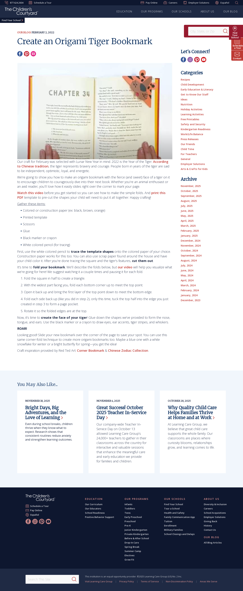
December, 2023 (190, 300)
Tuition (168, 521)
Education (124, 11)
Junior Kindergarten (136, 529)
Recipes (185, 79)
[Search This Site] (52, 579)
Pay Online (149, 2)
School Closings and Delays (179, 534)
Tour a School (172, 508)
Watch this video (30, 193)
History (208, 525)
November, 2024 (191, 245)
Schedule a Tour (40, 2)
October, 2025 (189, 191)
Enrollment (170, 525)
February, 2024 (190, 290)
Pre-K (128, 525)
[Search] (227, 31)
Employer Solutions (196, 2)
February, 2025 (190, 230)
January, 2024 (189, 295)
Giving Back (210, 521)
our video (125, 267)
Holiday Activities (191, 109)
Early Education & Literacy (197, 89)
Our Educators (93, 508)
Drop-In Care (132, 542)
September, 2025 (191, 196)
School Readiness (95, 512)
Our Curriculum (93, 504)
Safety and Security (193, 124)
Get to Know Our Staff (194, 94)
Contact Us (210, 529)
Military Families (173, 529)
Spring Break (132, 546)
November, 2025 (191, 186)
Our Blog (230, 11)
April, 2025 (187, 220)
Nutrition (186, 104)
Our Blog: (24, 32)
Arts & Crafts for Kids (194, 169)
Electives (129, 555)
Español (222, 2)
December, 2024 (190, 240)
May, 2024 (187, 275)
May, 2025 (187, 215)
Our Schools (182, 11)
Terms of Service (150, 581)
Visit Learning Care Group (98, 581)
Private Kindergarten (137, 534)
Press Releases (189, 139)
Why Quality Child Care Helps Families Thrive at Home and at (192, 412)
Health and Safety (174, 512)
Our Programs (152, 11)
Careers (170, 2)
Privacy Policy (126, 581)
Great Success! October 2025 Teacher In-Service (121, 412)
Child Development (192, 84)
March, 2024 (188, 285)
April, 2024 (187, 280)
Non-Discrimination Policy (179, 581)
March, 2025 (188, 225)
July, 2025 (186, 206)
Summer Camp (133, 551)
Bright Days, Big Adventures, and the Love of (45, 412)
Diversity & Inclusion (215, 504)
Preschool (130, 521)
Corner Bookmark (90, 350)
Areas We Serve (208, 581)
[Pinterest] (26, 53)
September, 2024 (191, 255)
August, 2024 (189, 260)
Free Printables (190, 119)
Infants (128, 504)
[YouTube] (203, 59)
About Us (207, 11)
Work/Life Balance (192, 134)
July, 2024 (186, 265)
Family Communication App (179, 517)
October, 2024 (189, 250)
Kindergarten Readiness (195, 129)
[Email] (33, 53)
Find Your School (11, 20)
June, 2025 (187, 210)
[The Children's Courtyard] (21, 12)
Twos (128, 512)
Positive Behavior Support (99, 517)
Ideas (184, 99)
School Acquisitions (215, 512)
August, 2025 (189, 201)
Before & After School (137, 538)
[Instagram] (190, 59)
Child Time (187, 149)
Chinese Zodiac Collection (128, 350)
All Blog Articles (213, 542)
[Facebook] (20, 53)
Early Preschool (133, 517)
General (185, 159)
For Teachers (189, 154)
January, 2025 (189, 235)
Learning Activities (192, 114)
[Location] (206, 31)
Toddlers (130, 508)
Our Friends (188, 144)
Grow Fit (129, 559)
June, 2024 (187, 270)
